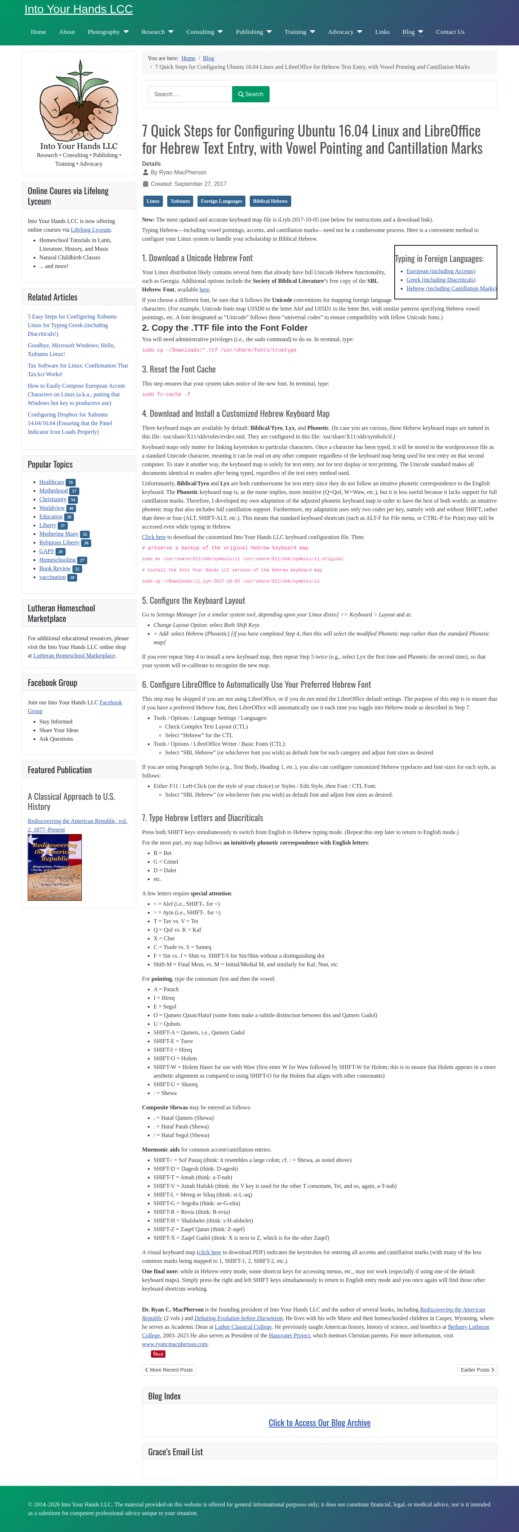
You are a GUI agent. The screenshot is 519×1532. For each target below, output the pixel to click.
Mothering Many (59, 534)
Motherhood (53, 490)
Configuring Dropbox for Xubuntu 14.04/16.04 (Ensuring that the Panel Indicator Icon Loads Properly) (70, 423)
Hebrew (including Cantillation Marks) (452, 288)
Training (295, 31)
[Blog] (419, 31)
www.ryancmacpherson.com (175, 1344)
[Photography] (124, 31)
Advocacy (341, 31)
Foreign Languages (221, 201)
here (205, 289)
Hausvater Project (289, 1335)
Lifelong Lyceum (91, 230)
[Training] (310, 31)
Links (382, 31)
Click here (154, 537)
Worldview (52, 508)
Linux (153, 201)
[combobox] (190, 94)
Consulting (200, 31)
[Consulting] (218, 31)
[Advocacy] (358, 31)
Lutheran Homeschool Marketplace (74, 656)
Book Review (55, 568)
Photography (104, 31)
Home (38, 31)
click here (210, 1252)
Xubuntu (180, 201)
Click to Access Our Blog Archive (320, 1422)
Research (153, 31)
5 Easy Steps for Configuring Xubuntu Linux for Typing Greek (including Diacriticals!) (72, 325)
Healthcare (51, 482)
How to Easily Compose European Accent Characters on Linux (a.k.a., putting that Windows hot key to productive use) (76, 394)
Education (51, 516)
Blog (408, 31)
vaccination (52, 577)
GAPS (46, 551)
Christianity (53, 499)
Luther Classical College (243, 1327)
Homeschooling (57, 560)
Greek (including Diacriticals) (441, 280)
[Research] (169, 31)
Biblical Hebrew (270, 201)
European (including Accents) (441, 271)
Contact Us (450, 31)
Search (250, 94)
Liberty (47, 525)
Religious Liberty (59, 542)
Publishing (249, 31)
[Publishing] (267, 31)
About (67, 31)
